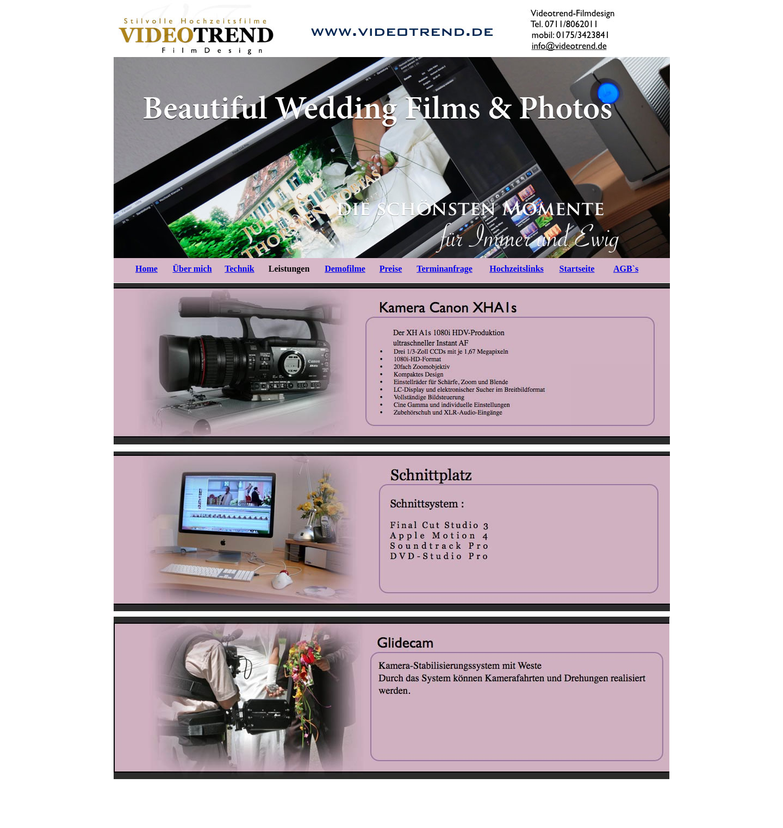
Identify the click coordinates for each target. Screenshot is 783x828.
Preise (391, 268)
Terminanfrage (445, 268)
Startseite (577, 268)
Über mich (192, 268)
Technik (239, 268)
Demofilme (345, 268)
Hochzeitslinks (516, 268)
